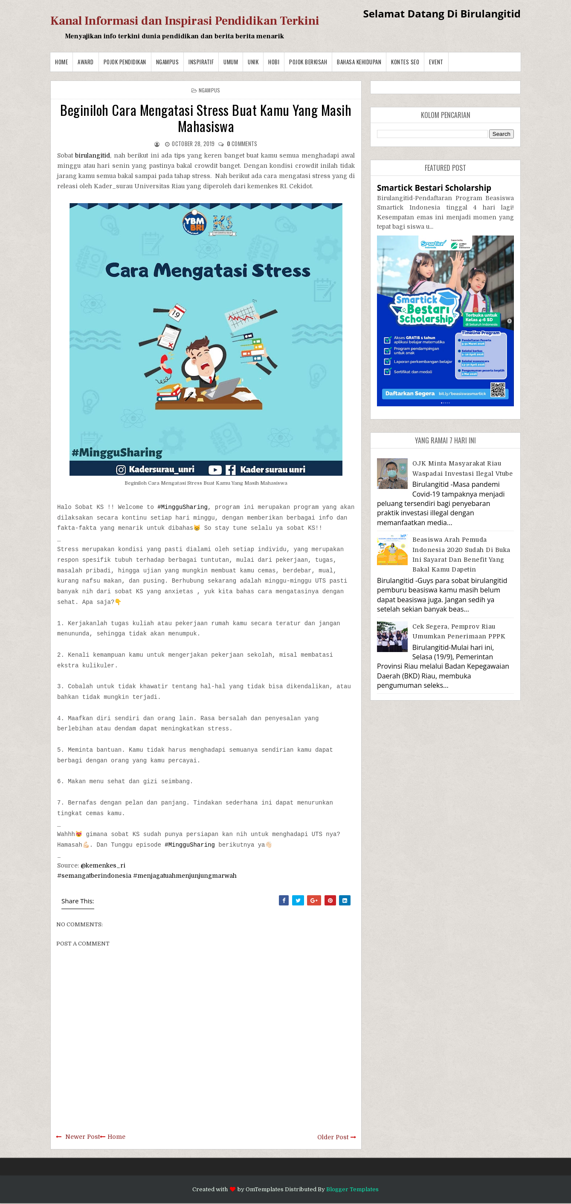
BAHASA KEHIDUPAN (359, 61)
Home (61, 61)
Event (436, 61)
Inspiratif (201, 61)
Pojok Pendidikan (125, 61)
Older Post (332, 1137)
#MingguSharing (182, 507)
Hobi (273, 61)
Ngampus (167, 61)
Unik (253, 61)
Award (86, 61)
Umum (230, 61)
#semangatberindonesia (94, 875)
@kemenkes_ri (103, 865)
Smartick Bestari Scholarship (434, 187)
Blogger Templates (352, 1189)
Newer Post (82, 1136)
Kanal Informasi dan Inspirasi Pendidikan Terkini (184, 21)
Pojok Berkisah (308, 61)
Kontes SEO (405, 61)
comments (242, 143)
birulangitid (92, 155)
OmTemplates (265, 1189)
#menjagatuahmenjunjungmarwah (185, 875)
